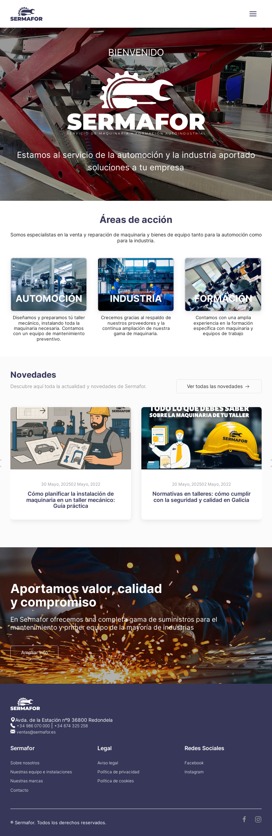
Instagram (194, 773)
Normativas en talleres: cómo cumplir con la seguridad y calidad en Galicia (201, 498)
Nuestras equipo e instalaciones (41, 773)
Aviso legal (107, 764)
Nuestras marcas (26, 783)
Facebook (194, 764)
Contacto (19, 792)
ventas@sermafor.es (36, 733)
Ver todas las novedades (219, 387)
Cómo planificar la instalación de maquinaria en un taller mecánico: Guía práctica (70, 501)
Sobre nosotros (24, 764)
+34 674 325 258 (71, 727)
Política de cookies (115, 783)
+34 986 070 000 (33, 727)
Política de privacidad (118, 773)
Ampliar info (34, 654)
